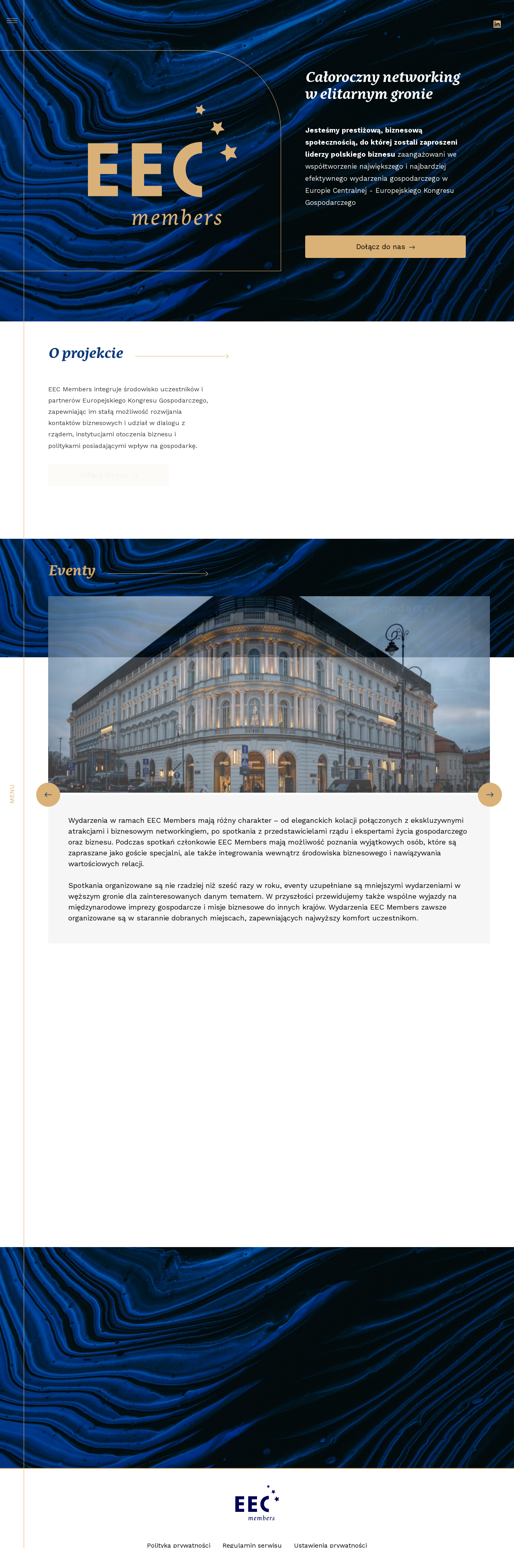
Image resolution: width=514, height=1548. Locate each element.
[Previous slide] (48, 795)
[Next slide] (490, 795)
